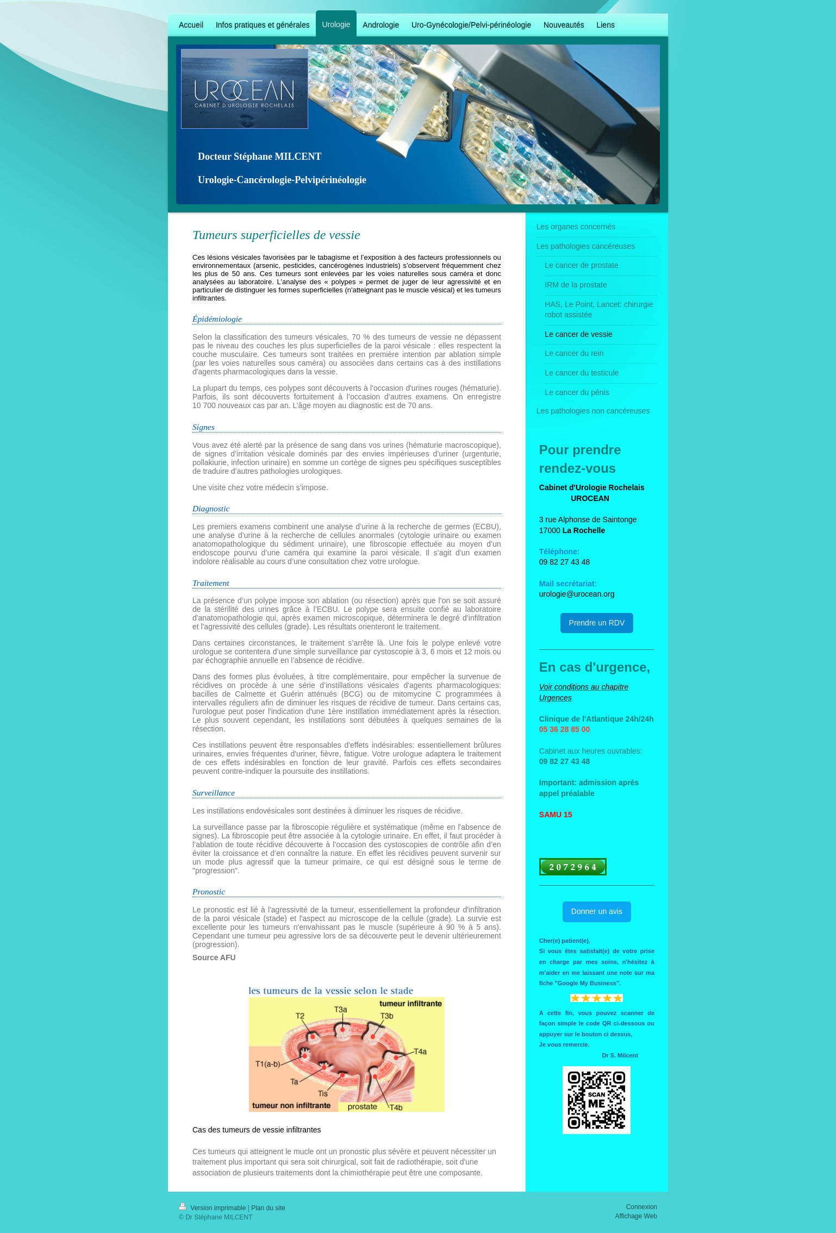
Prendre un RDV (597, 622)
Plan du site (268, 1208)
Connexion (641, 1207)
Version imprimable (213, 1208)
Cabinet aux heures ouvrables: (590, 751)
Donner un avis (596, 911)
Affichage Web (636, 1216)
